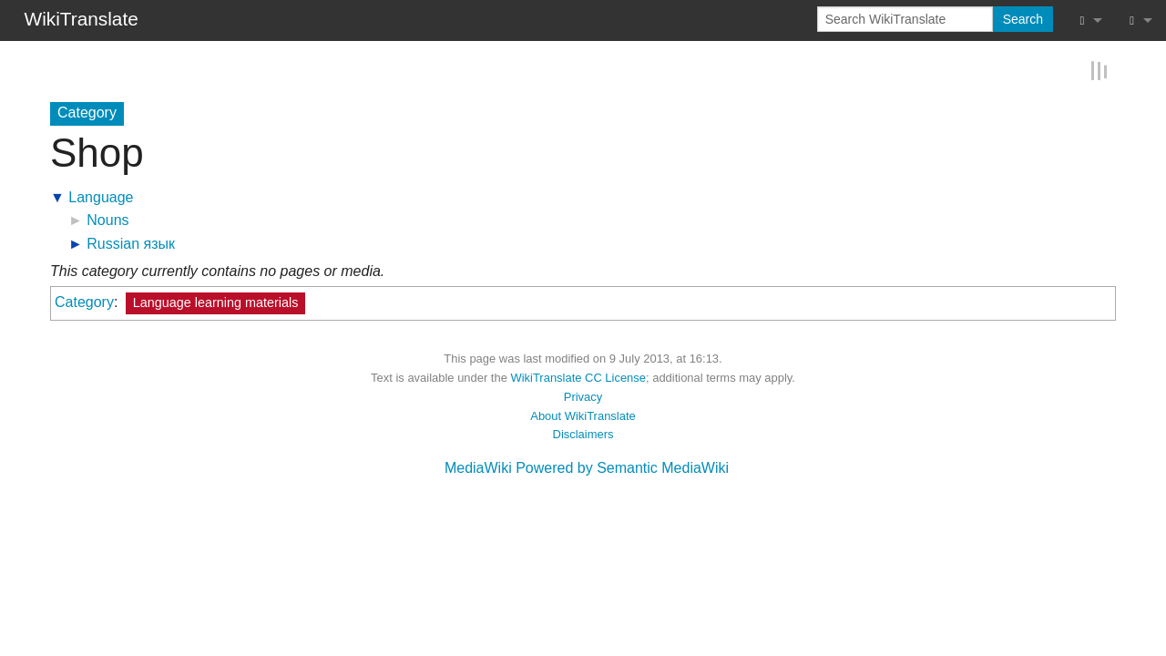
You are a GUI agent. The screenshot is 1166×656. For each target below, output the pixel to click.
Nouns (107, 219)
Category (84, 301)
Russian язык (131, 243)
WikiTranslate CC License (578, 377)
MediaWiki (478, 467)
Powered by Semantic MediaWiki (622, 467)
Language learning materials (216, 301)
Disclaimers (583, 433)
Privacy (583, 396)
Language (100, 196)
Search (1023, 19)
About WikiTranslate (582, 414)
